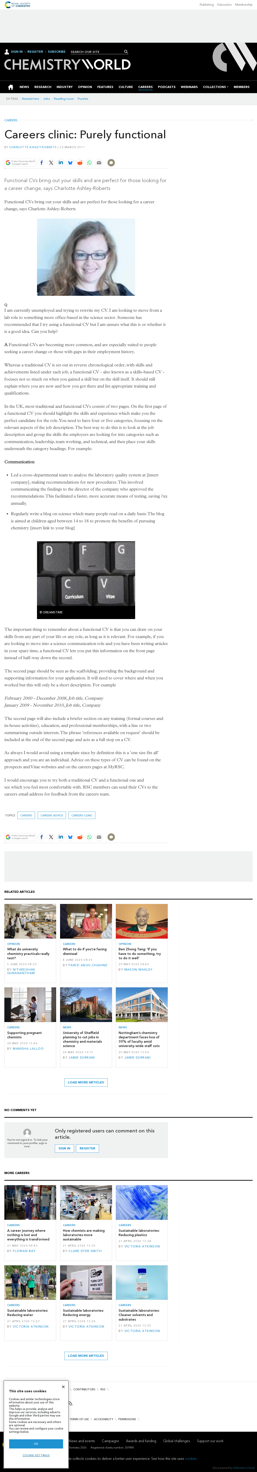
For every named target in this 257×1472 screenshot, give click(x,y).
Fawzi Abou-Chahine (88, 965)
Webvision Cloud (243, 1467)
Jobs (46, 99)
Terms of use (79, 1419)
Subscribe (57, 52)
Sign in (64, 1148)
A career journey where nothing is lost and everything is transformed (28, 1235)
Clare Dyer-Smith (85, 1251)
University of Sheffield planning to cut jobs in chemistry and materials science (82, 1039)
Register (35, 52)
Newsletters (30, 99)
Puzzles (83, 99)
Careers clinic (81, 815)
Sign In (17, 52)
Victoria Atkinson (142, 1246)
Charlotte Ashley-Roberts (33, 147)
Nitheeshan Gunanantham (21, 971)
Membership (244, 5)
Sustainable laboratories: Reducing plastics (139, 1232)
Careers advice (51, 815)
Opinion (13, 944)
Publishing (207, 5)
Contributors (84, 1389)
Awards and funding (141, 1441)
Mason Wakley (138, 969)
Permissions (127, 1419)
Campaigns (110, 1441)
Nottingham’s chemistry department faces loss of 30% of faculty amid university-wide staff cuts (139, 1039)
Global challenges (176, 1441)
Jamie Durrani (82, 1057)
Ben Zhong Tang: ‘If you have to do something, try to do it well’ (140, 953)
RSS (103, 1389)
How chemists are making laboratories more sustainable (84, 1235)
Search (126, 51)
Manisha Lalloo (28, 1049)
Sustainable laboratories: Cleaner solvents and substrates (139, 1314)
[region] (36, 1424)
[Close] (63, 1387)
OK (36, 1443)
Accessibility (103, 1419)
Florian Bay (24, 1251)
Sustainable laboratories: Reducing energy (83, 1312)
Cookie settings (36, 1455)
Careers (10, 120)
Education (224, 5)
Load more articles (86, 1082)
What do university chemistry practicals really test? (28, 953)
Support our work (210, 1441)
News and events (82, 1441)
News (67, 1027)
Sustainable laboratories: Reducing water (27, 1312)
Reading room (64, 99)
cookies (191, 1459)
